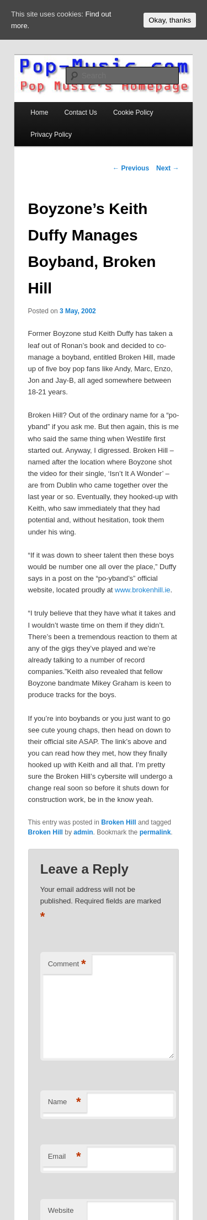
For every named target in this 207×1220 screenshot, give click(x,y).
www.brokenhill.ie (142, 590)
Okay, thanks (169, 20)
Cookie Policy (133, 112)
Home (39, 112)
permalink (155, 832)
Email (64, 1157)
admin (83, 832)
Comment (67, 964)
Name (64, 1102)
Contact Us (80, 112)
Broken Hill (118, 822)
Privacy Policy (51, 134)
